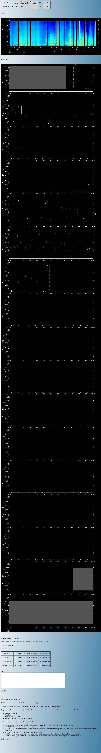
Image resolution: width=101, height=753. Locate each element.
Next (7, 13)
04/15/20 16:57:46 (7, 7)
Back (2, 13)
